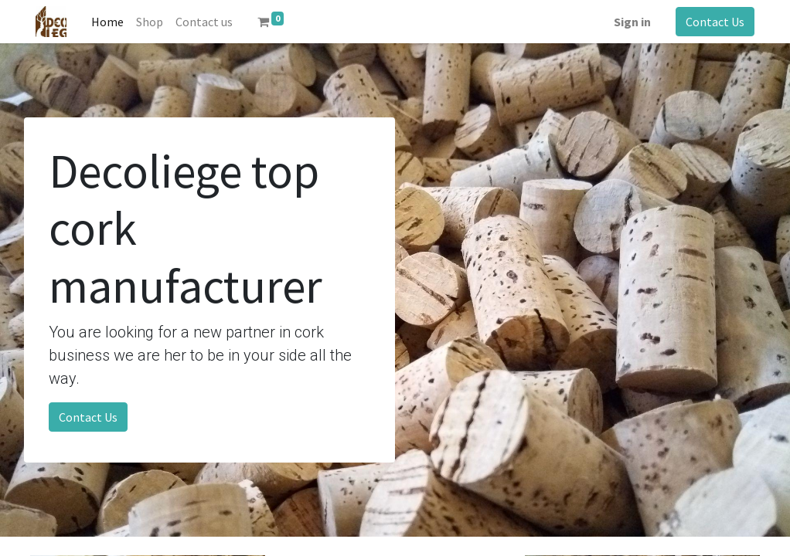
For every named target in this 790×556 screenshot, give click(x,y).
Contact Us (715, 21)
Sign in (632, 21)
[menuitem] (107, 21)
